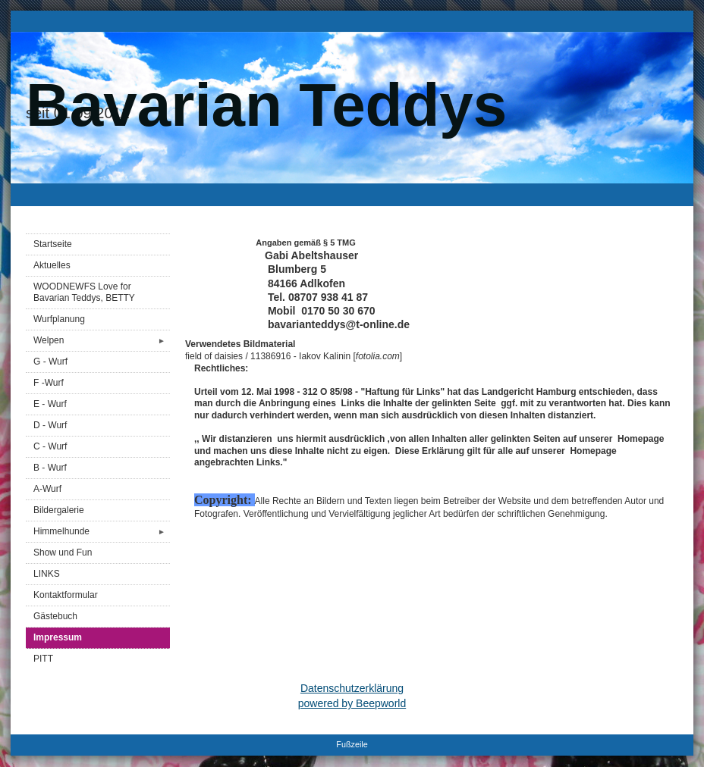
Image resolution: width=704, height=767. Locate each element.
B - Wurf (50, 467)
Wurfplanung (59, 319)
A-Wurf (47, 489)
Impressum (57, 637)
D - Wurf (50, 425)
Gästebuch (55, 616)
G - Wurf (50, 361)
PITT (43, 658)
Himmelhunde (101, 531)
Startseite (52, 244)
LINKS (46, 573)
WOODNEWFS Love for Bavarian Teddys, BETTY (84, 292)
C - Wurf (50, 446)
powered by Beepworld (352, 703)
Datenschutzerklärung (352, 688)
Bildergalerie (58, 510)
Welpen (101, 340)
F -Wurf (48, 382)
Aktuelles (52, 265)
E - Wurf (50, 404)
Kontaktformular (65, 595)
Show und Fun (62, 552)
